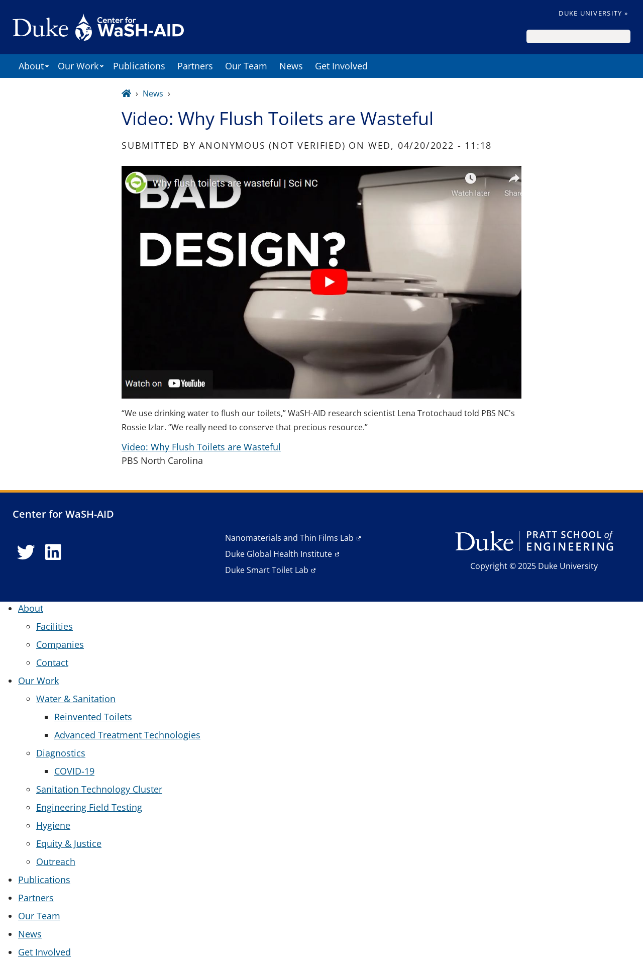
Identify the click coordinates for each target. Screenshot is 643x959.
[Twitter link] (26, 552)
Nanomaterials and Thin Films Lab (289, 537)
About (31, 66)
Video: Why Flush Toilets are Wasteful (201, 447)
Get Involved (341, 66)
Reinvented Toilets (93, 717)
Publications (139, 66)
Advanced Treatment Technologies (127, 735)
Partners (195, 66)
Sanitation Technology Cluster (99, 789)
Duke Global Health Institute (278, 553)
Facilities (54, 626)
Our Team (246, 66)
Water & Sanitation (76, 699)
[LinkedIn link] (53, 552)
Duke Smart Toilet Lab (266, 570)
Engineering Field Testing (89, 807)
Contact (52, 662)
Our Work (78, 66)
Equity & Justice (68, 843)
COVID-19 (74, 771)
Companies (60, 644)
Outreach (55, 861)
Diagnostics (60, 753)
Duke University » (593, 13)
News (291, 66)
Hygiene (53, 825)
